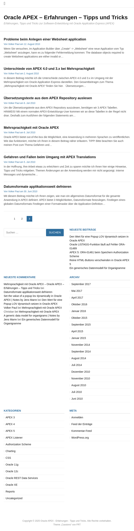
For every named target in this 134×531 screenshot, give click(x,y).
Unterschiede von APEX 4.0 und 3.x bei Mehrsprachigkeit (49, 69)
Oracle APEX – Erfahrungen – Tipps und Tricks (66, 17)
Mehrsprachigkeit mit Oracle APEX (31, 128)
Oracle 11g (12, 464)
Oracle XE (12, 484)
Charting (10, 451)
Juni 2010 (77, 398)
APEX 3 (10, 417)
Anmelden (77, 417)
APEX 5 (10, 430)
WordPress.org (80, 437)
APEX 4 (10, 424)
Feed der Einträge (81, 424)
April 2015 (77, 331)
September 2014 (81, 351)
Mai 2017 (76, 290)
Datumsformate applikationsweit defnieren (37, 186)
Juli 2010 (76, 391)
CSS (8, 457)
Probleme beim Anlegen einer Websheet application (45, 39)
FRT (78, 524)
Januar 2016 (78, 311)
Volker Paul (14, 44)
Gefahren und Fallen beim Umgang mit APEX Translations (50, 157)
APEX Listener (14, 437)
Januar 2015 (78, 338)
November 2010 (80, 378)
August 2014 (78, 358)
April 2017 (77, 297)
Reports (10, 491)
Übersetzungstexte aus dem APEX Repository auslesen (48, 98)
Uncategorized (14, 498)
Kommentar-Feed (81, 430)
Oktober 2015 (79, 317)
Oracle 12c (12, 471)
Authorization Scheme (18, 444)
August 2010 (78, 385)
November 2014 (80, 344)
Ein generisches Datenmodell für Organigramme (97, 268)
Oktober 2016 (79, 304)
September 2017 (81, 284)
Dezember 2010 (80, 371)
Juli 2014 (76, 364)
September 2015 (81, 324)
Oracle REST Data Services (22, 478)
